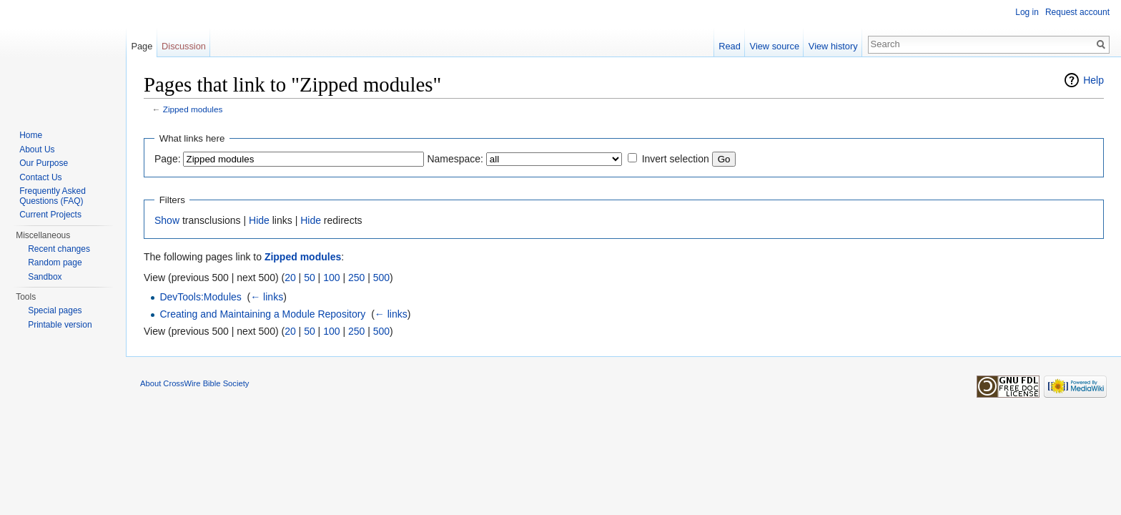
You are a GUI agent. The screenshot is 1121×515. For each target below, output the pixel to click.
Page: (167, 159)
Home (30, 135)
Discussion (184, 46)
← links (266, 297)
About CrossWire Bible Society (194, 383)
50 (309, 277)
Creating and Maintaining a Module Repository (262, 314)
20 (290, 277)
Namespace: (455, 159)
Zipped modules (193, 109)
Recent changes (59, 249)
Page (141, 46)
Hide (259, 220)
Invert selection (675, 159)
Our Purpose (43, 163)
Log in (1027, 12)
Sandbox (44, 277)
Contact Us (40, 177)
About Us (36, 149)
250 (356, 277)
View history (833, 46)
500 (381, 277)
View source (774, 46)
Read (729, 46)
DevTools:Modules (200, 297)
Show (166, 220)
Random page (55, 263)
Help (1093, 80)
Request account (1077, 12)
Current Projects (50, 215)
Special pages (55, 310)
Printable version (60, 325)
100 (331, 277)
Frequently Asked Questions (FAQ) (52, 196)
